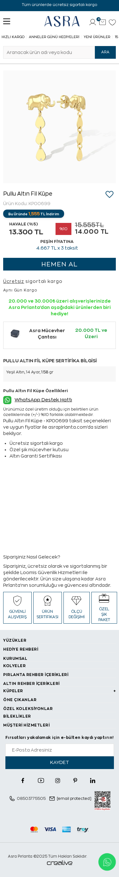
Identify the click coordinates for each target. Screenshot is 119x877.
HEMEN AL (59, 264)
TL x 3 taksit (57, 248)
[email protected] (74, 798)
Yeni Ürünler (97, 37)
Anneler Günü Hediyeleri (54, 37)
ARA (105, 52)
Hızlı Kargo (13, 37)
